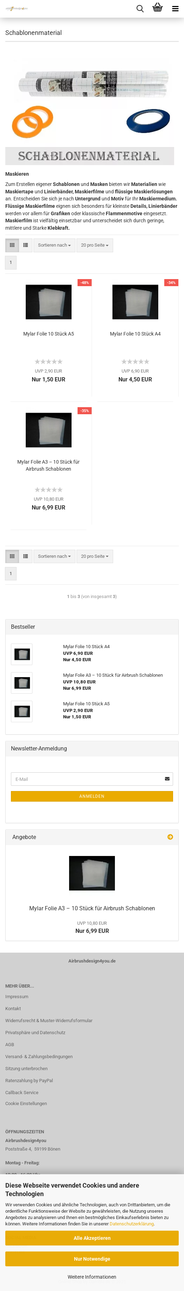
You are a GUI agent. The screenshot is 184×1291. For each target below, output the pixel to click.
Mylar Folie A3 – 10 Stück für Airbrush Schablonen (48, 465)
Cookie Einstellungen (26, 1103)
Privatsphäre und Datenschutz (35, 1032)
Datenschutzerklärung (132, 1223)
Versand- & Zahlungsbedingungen (39, 1056)
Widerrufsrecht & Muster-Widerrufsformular (48, 1020)
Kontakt (13, 1008)
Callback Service (21, 1092)
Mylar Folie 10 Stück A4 (135, 334)
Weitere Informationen (92, 1277)
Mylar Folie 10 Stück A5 (48, 334)
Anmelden (92, 796)
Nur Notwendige (92, 1259)
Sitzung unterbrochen (26, 1068)
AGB (9, 1044)
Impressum (16, 996)
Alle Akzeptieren (92, 1238)
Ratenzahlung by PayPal (29, 1080)
